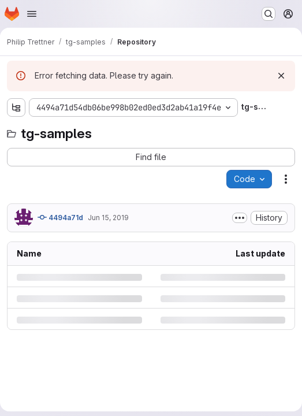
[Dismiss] (281, 76)
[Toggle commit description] (239, 218)
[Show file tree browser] (16, 107)
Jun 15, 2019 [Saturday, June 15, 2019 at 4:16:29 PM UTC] (108, 217)
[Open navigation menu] (32, 14)
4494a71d (60, 217)
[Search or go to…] (268, 14)
